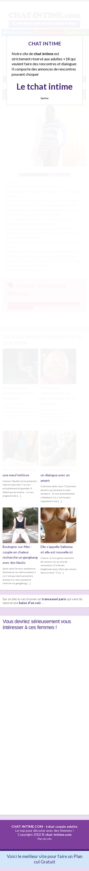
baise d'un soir (30, 603)
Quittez (44, 98)
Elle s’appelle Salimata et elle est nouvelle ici (57, 549)
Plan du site (44, 838)
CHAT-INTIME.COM (27, 826)
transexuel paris (54, 599)
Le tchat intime (44, 86)
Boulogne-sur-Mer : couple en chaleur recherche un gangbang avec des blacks (20, 555)
